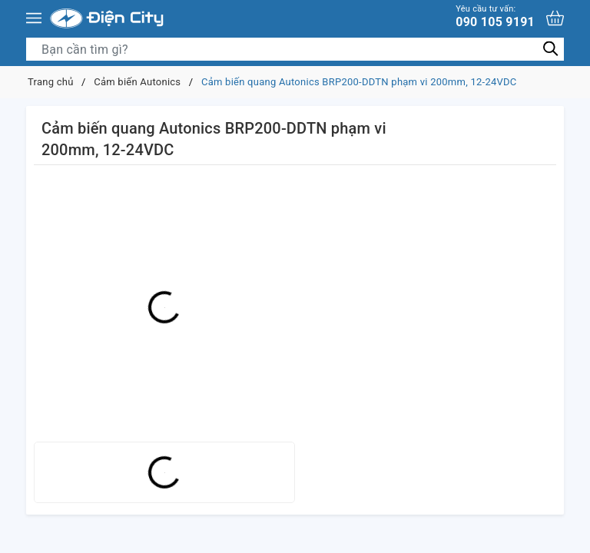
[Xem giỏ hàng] (555, 18)
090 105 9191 (495, 16)
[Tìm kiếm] (550, 48)
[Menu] (33, 18)
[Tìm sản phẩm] (295, 49)
